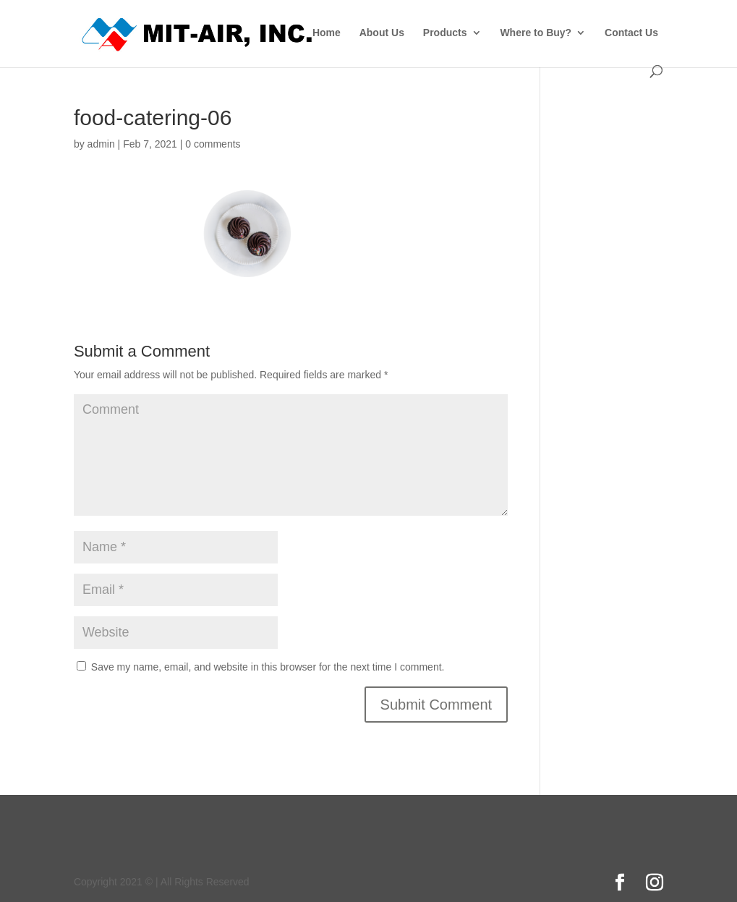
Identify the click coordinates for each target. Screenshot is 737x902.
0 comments (212, 144)
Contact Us (631, 32)
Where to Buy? (535, 32)
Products (445, 32)
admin (101, 144)
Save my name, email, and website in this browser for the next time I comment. (268, 667)
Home (326, 32)
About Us (381, 32)
